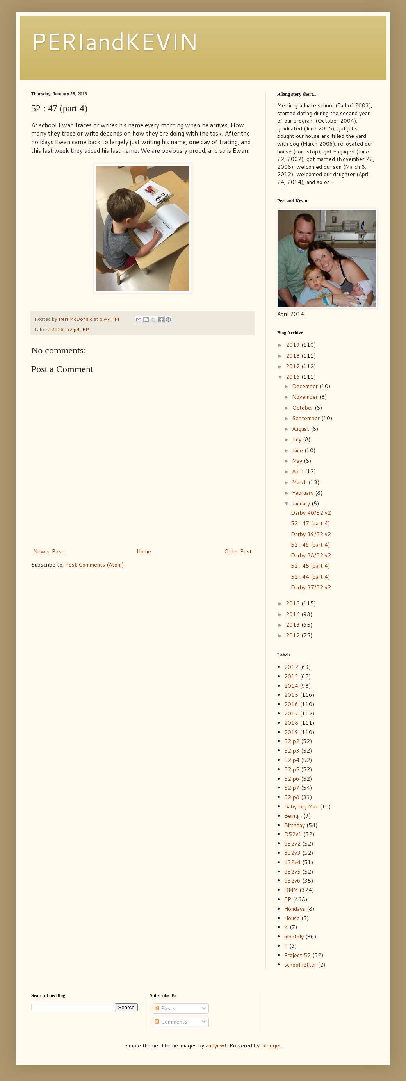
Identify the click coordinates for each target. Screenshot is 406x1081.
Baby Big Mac (301, 806)
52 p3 (291, 751)
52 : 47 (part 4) (310, 523)
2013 (293, 625)
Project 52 (297, 955)
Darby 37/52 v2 (311, 587)
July (297, 439)
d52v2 (292, 843)
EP (85, 329)
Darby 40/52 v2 (311, 513)
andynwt (216, 1045)
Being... (293, 816)
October (303, 408)
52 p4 (73, 329)
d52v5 (292, 872)
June (298, 450)
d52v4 (292, 862)
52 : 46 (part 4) (310, 545)
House (292, 918)
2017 (293, 366)
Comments (171, 1022)
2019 (293, 345)
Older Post (238, 551)
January (302, 503)
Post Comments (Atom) (94, 565)
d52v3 (292, 853)
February (303, 493)
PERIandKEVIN (114, 40)
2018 (293, 356)
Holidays (294, 909)
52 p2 (291, 741)
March (300, 482)
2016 (57, 329)
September (306, 418)
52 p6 (291, 779)
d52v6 (292, 881)
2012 (293, 635)
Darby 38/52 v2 (311, 555)
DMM (291, 890)
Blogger (271, 1045)
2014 (293, 614)
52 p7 (291, 788)
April (298, 471)
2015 (293, 603)
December (305, 386)
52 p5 (291, 769)
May (298, 461)
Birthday (294, 825)
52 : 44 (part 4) (310, 577)
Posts (165, 1008)
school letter (300, 965)
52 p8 (291, 797)
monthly (294, 936)
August (301, 429)
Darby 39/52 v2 (311, 534)
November (305, 397)
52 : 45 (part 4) (310, 566)
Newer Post (48, 551)
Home (144, 551)
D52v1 (293, 834)
